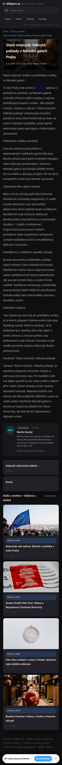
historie (40, 87)
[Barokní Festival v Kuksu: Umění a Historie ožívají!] (31, 702)
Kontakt (42, 19)
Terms (49, 747)
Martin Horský (24, 432)
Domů (8, 19)
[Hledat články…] (33, 10)
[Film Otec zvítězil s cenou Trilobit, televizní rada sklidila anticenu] (31, 645)
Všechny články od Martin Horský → (31, 451)
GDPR (41, 747)
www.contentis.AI (26, 747)
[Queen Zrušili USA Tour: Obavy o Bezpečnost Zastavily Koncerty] (31, 588)
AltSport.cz (13, 3)
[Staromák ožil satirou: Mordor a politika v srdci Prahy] (31, 532)
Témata (30, 19)
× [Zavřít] (56, 758)
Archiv (19, 19)
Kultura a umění (18, 31)
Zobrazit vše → (51, 498)
